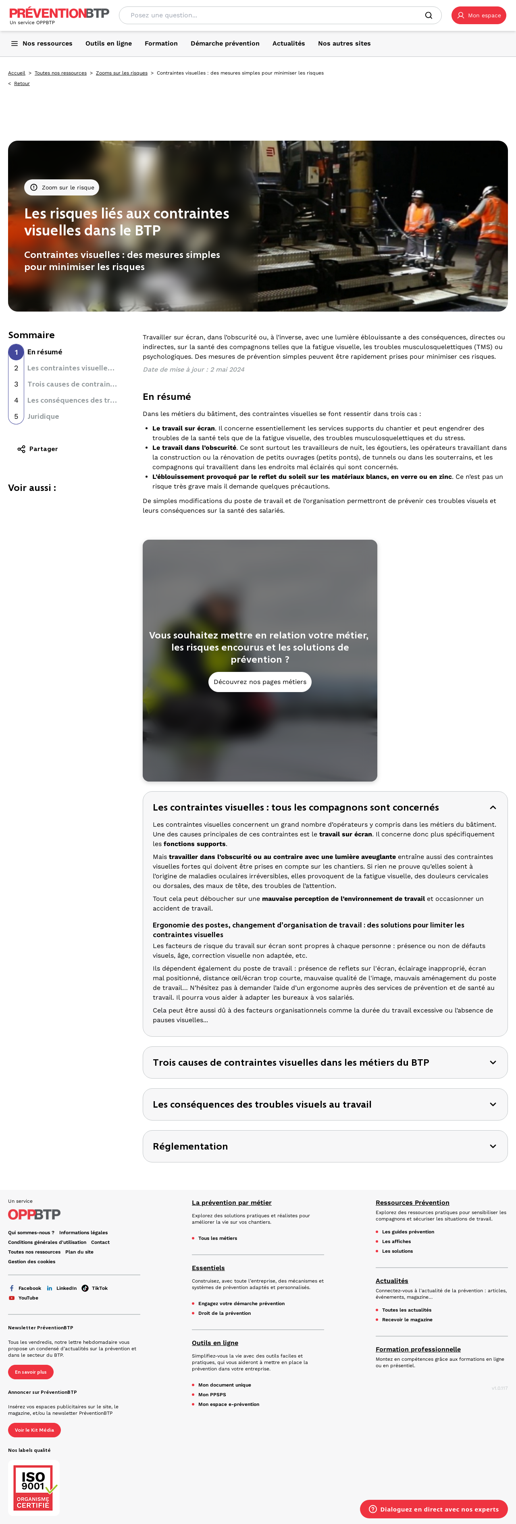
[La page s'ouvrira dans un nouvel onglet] (479, 15)
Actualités (392, 1281)
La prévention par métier (232, 1202)
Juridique (43, 416)
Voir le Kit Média (34, 1430)
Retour (22, 83)
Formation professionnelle (418, 1349)
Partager (37, 449)
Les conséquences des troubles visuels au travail (109, 400)
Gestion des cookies (31, 1261)
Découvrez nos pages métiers (260, 682)
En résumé (44, 352)
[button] (479, 15)
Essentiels (208, 1268)
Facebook (24, 1288)
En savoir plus (31, 1372)
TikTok (94, 1288)
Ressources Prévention (412, 1202)
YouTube (23, 1298)
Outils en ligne (215, 1343)
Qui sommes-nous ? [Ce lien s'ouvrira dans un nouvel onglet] (31, 1232)
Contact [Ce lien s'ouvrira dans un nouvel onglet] (100, 1242)
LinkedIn (61, 1288)
